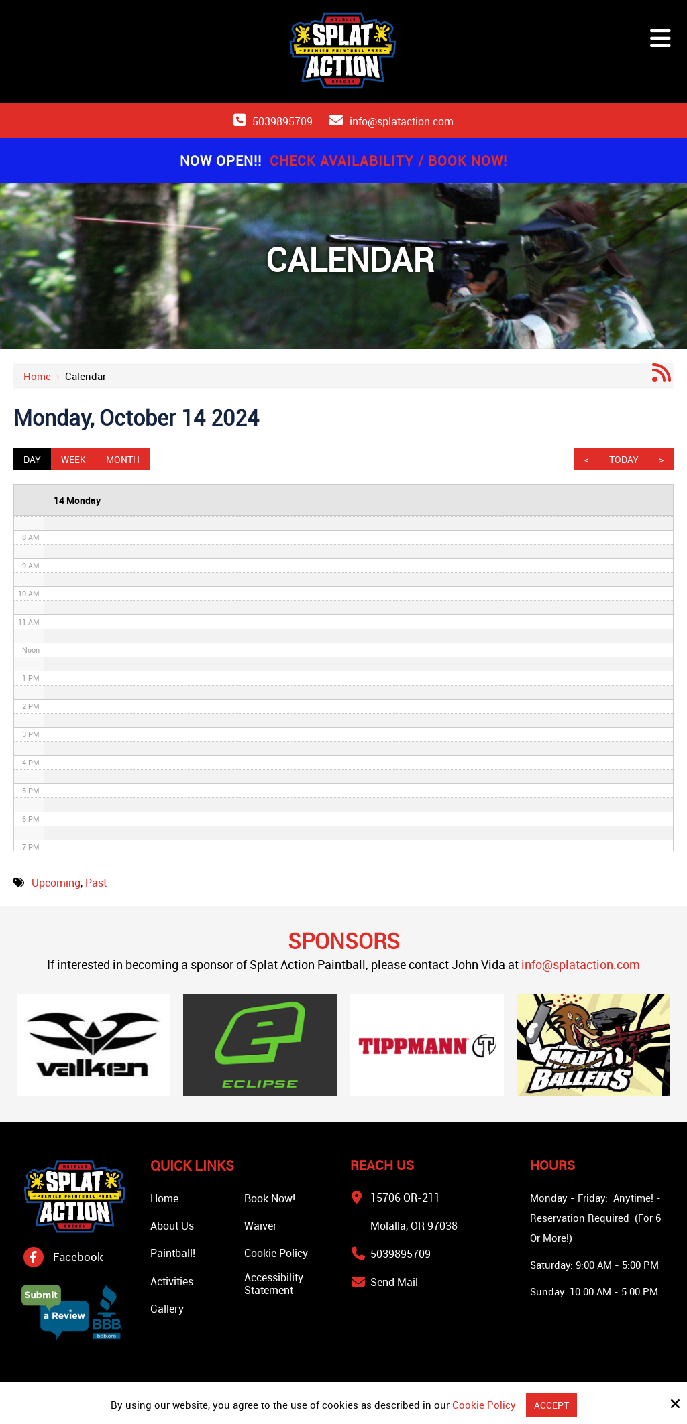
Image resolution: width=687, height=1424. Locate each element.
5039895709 (282, 121)
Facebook (78, 1257)
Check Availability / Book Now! (388, 160)
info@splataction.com (402, 121)
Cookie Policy (483, 1405)
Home (37, 376)
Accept (551, 1404)
